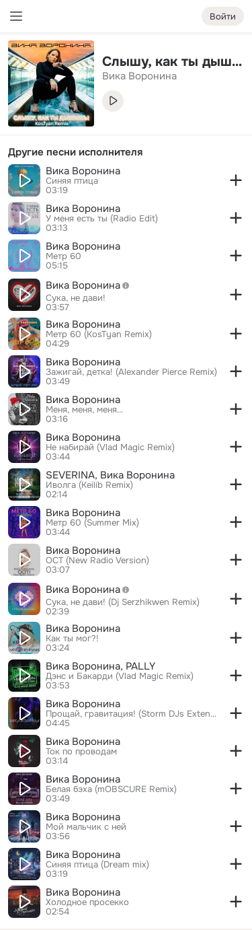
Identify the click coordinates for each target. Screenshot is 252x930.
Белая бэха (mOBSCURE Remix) (111, 789)
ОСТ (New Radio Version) (97, 560)
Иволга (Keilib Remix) (89, 485)
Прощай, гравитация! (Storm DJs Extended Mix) (131, 714)
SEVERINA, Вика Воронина (110, 475)
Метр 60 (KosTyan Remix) (99, 334)
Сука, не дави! (76, 298)
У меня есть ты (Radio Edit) (102, 218)
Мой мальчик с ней (86, 827)
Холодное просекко (87, 902)
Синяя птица (72, 181)
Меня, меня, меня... (84, 410)
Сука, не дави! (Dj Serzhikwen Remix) (123, 602)
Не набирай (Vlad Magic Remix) (110, 447)
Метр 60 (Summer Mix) (92, 523)
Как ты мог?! (72, 638)
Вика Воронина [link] (139, 76)
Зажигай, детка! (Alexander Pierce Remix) (131, 372)
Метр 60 (63, 256)
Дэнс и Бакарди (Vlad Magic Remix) (120, 676)
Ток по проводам (81, 751)
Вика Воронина (83, 171)
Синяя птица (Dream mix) (97, 864)
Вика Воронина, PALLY (100, 666)
